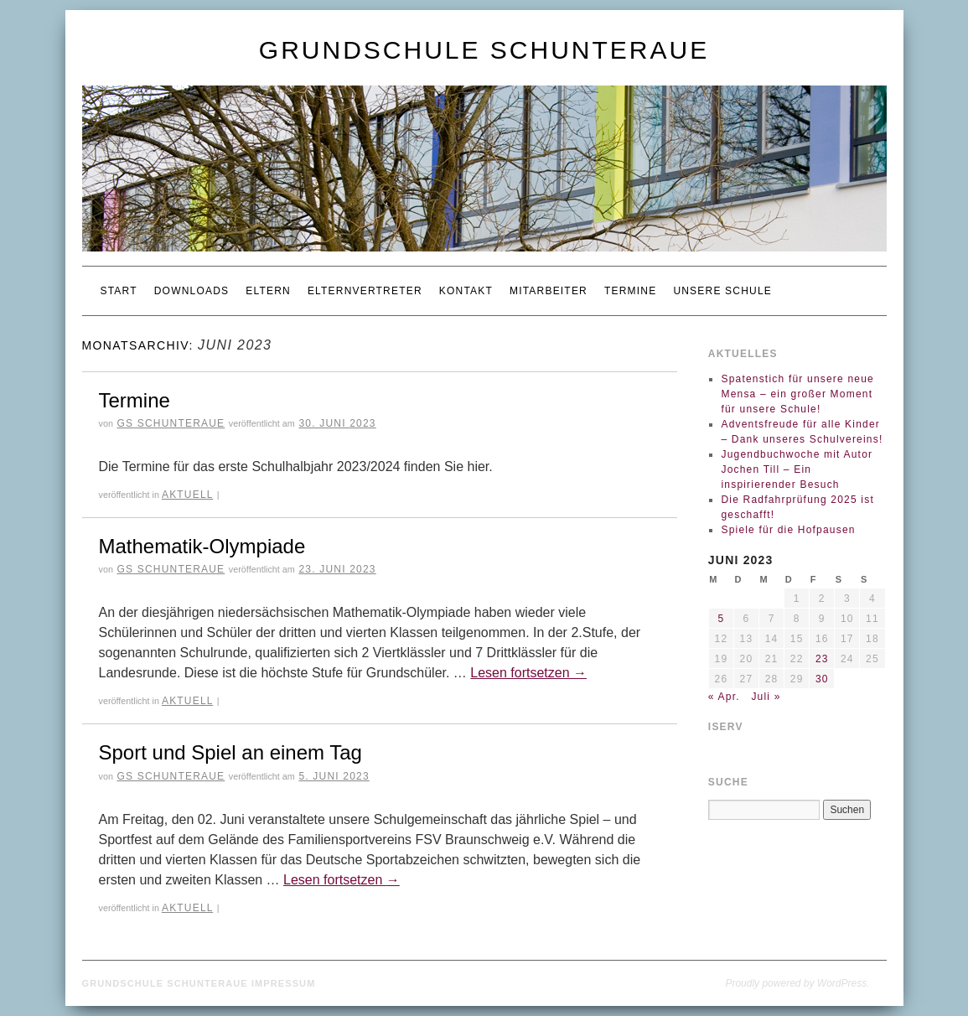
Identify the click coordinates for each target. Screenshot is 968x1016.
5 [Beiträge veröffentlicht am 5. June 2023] (720, 619)
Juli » (765, 696)
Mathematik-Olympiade (202, 546)
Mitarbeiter (549, 291)
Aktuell (187, 494)
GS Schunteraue (170, 423)
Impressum (283, 983)
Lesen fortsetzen (528, 673)
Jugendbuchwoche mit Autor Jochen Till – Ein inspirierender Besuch (796, 469)
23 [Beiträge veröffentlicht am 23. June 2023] (822, 659)
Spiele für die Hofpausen (788, 530)
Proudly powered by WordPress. (797, 983)
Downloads (191, 291)
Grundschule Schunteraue (484, 50)
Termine (630, 291)
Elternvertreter (365, 291)
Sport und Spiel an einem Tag (230, 752)
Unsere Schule (722, 291)
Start (119, 291)
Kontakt (466, 291)
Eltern (268, 291)
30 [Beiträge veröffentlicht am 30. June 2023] (822, 679)
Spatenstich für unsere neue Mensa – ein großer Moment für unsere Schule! (797, 394)
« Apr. (724, 696)
